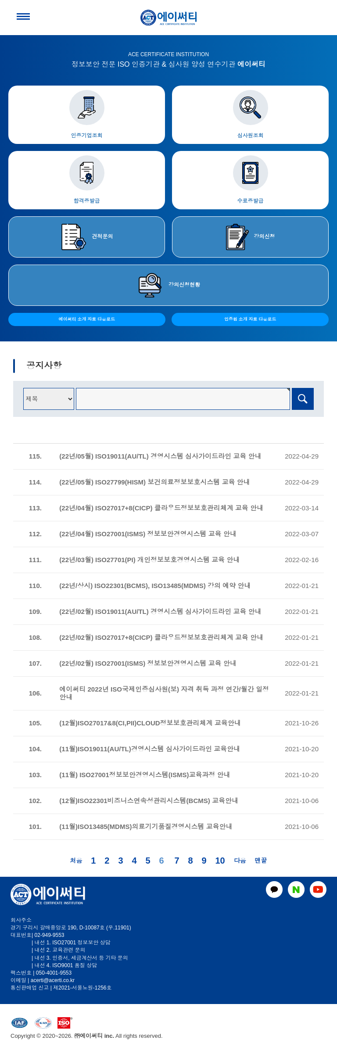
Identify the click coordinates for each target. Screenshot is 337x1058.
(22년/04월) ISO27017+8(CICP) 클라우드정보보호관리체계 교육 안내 (161, 508)
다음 (240, 860)
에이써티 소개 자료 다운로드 (87, 319)
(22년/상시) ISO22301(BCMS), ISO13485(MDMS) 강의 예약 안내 (155, 585)
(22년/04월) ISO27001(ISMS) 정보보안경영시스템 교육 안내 (147, 534)
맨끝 (261, 860)
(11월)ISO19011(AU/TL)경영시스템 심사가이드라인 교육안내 (149, 749)
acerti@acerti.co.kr (53, 980)
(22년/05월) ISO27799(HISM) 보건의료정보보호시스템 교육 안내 (154, 482)
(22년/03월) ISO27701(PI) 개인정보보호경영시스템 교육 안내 (149, 559)
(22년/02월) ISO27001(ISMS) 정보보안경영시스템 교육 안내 (147, 663)
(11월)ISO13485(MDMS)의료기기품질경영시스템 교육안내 (145, 826)
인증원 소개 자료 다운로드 (250, 319)
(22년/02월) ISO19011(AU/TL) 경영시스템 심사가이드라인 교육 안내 (160, 611)
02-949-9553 (49, 935)
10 (220, 860)
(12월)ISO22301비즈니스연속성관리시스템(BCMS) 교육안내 (148, 800)
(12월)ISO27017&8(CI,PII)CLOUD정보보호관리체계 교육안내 (149, 723)
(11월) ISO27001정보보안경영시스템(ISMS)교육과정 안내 (144, 774)
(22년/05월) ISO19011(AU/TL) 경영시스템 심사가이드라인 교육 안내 (160, 456)
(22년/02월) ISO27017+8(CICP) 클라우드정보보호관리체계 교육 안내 (161, 637)
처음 (76, 860)
